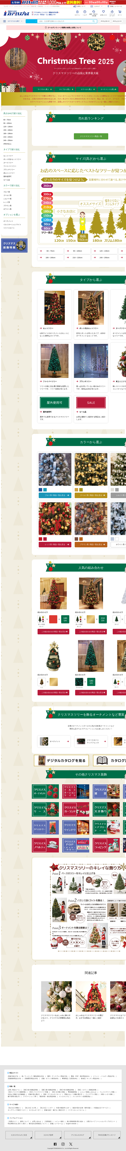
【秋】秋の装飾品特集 (66, 1090)
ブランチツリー (9, 169)
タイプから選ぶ (64, 89)
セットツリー (8, 156)
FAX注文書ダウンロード (107, 1135)
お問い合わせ (36, 1121)
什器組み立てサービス (101, 1108)
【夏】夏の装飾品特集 (48, 1090)
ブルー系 (6, 192)
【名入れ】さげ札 (30, 1108)
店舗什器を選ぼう (34, 1094)
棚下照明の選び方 (14, 1096)
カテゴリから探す (14, 21)
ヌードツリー (8, 163)
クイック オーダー (112, 13)
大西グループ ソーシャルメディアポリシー (100, 1121)
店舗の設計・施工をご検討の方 (54, 1110)
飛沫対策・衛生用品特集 (48, 1096)
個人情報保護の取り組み (75, 1121)
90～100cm (7, 123)
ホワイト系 (7, 209)
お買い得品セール (14, 1090)
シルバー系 (7, 199)
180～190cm (7, 133)
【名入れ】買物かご (14, 1108)
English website (71, 1123)
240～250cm (7, 140)
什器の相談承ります (62, 1108)
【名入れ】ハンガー (46, 1108)
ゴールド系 (7, 195)
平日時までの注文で (46, 12)
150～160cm (7, 130)
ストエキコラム (64, 1096)
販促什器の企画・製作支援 (81, 1108)
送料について (81, 6)
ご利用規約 (48, 1121)
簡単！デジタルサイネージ (52, 1094)
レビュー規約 (59, 1121)
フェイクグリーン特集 (107, 1092)
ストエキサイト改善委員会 (81, 1096)
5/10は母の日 (105, 21)
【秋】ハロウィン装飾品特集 (86, 1090)
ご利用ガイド (12, 1121)
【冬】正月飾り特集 (58, 1092)
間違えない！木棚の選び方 (73, 1094)
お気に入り (103, 15)
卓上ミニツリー (9, 173)
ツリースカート (9, 228)
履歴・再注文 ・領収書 (93, 15)
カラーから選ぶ (86, 89)
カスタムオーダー (35, 1110)
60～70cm (7, 120)
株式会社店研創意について (38, 1123)
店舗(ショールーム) (116, 6)
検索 (93, 21)
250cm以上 (7, 144)
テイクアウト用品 (91, 1094)
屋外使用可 (7, 176)
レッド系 (6, 202)
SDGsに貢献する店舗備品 (16, 1094)
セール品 (6, 180)
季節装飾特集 (72, 1092)
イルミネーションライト (12, 224)
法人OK (45, 14)
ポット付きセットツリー (12, 159)
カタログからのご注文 (19, 1135)
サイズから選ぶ (43, 89)
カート (120, 15)
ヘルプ (85, 15)
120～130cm (7, 127)
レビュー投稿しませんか (88, 1092)
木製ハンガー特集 (107, 1094)
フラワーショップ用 (29, 1096)
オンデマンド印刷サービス (17, 1110)
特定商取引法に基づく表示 (17, 1123)
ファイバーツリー (9, 166)
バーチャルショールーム (76, 1110)
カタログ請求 (48, 1135)
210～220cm (7, 137)
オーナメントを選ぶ (108, 89)
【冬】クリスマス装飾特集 (17, 1092)
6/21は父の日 (118, 21)
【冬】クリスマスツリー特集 (38, 1092)
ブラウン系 (7, 206)
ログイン (77, 15)
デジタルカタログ (77, 1135)
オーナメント (8, 221)
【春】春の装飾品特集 (30, 1090)
